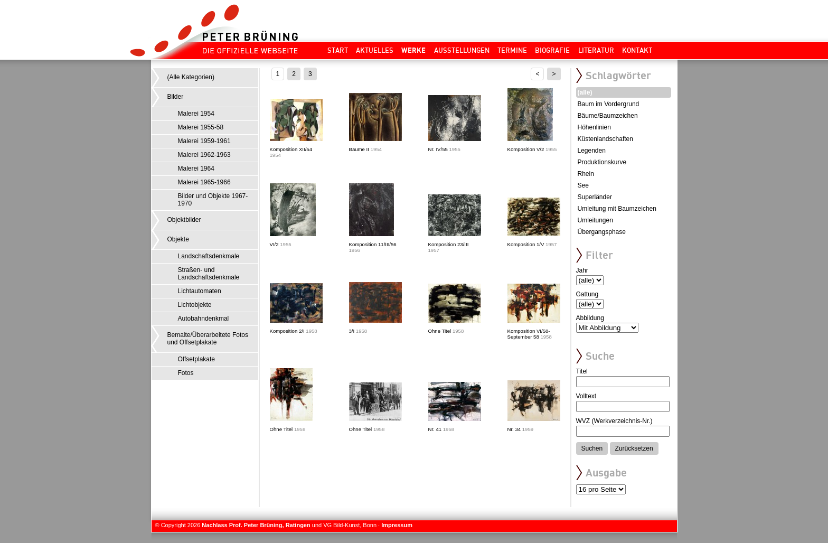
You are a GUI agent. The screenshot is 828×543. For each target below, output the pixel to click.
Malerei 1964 (196, 168)
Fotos (186, 373)
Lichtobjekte (195, 304)
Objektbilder (184, 219)
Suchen (592, 448)
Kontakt (637, 50)
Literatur (596, 50)
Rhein (586, 173)
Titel (582, 371)
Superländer (595, 197)
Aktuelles (374, 50)
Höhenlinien (594, 127)
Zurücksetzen (634, 448)
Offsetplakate (196, 359)
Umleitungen (595, 220)
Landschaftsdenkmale (209, 256)
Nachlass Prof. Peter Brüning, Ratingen (256, 525)
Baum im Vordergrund (608, 104)
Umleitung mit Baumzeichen (617, 208)
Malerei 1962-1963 (204, 154)
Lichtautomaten (199, 291)
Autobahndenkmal (203, 318)
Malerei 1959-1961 (204, 141)
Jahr (582, 270)
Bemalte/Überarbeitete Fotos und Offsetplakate (207, 338)
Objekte (178, 239)
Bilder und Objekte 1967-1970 (213, 199)
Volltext (586, 396)
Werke (413, 50)
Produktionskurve (602, 162)
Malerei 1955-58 (201, 127)
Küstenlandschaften (605, 139)
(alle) (585, 92)
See (583, 185)
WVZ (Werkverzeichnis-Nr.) (614, 421)
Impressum (396, 525)
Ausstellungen (462, 50)
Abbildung (590, 318)
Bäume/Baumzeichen (608, 115)
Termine (512, 50)
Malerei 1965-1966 (204, 182)
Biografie (552, 50)
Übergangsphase (602, 232)
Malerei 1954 (196, 113)
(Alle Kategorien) (190, 77)
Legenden (592, 150)
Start (337, 50)
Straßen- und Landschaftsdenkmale (209, 273)
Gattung (587, 294)
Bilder (175, 96)
